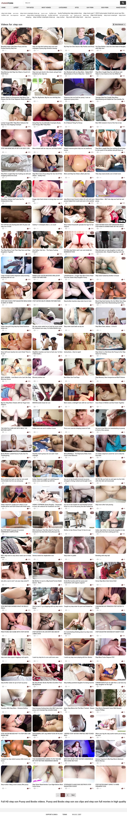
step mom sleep (6, 13)
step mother (61, 17)
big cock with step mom (74, 17)
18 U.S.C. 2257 (76, 814)
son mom (15, 13)
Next (73, 795)
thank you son (77, 15)
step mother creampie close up (44, 17)
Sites (77, 7)
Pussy (7, 3)
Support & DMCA (51, 814)
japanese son (96, 17)
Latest (15, 7)
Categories (63, 7)
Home (3, 7)
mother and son (53, 15)
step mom (88, 17)
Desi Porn (104, 7)
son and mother (64, 15)
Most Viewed (46, 7)
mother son (52, 13)
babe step (86, 15)
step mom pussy (96, 15)
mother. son (5, 15)
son (71, 15)
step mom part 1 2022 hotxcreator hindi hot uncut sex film (103, 13)
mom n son (44, 13)
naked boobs (121, 7)
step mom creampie (110, 15)
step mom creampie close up (29, 13)
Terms (64, 814)
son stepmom (14, 15)
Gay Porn (90, 7)
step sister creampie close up (36, 15)
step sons (22, 15)
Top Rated (30, 7)
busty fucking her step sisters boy (70, 13)
